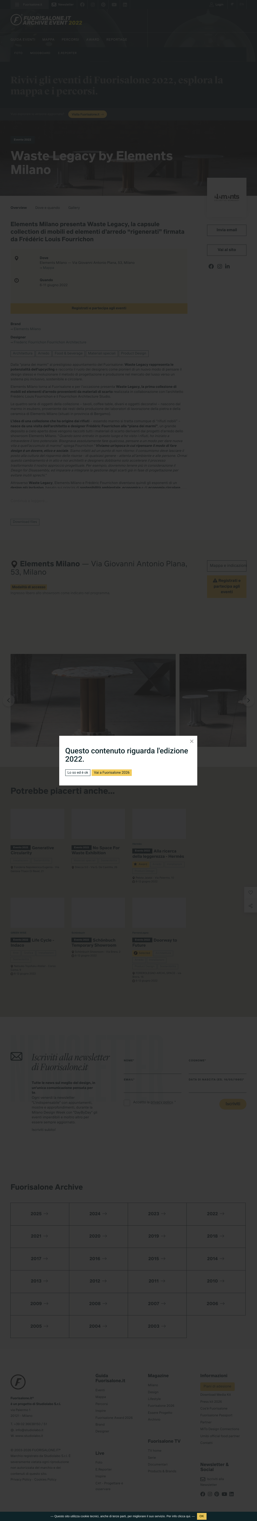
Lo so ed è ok (78, 773)
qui (188, 1516)
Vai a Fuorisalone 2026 (112, 773)
